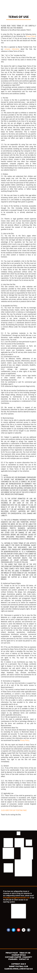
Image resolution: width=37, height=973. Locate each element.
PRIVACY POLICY (12, 953)
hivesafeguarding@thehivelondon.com (16, 898)
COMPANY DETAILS (19, 955)
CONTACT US (24, 959)
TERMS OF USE (25, 953)
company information (11, 49)
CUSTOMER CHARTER (13, 957)
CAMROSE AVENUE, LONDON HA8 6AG (18, 969)
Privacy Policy (30, 36)
